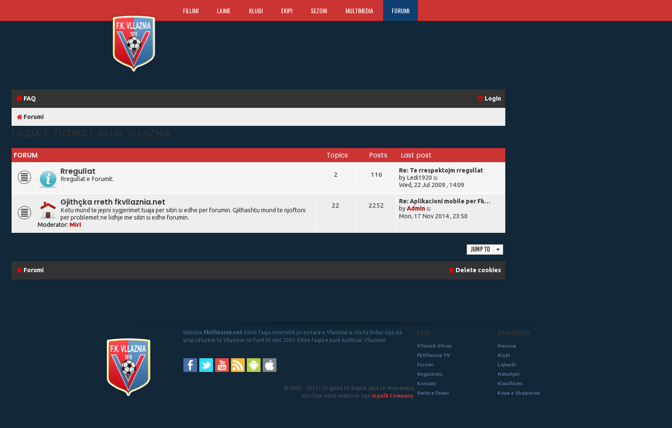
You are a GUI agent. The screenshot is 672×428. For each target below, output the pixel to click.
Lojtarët (507, 364)
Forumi (400, 10)
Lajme (224, 10)
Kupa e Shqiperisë (519, 392)
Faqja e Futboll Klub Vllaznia (91, 133)
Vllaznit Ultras (434, 345)
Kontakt (426, 383)
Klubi (256, 10)
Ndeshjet (508, 374)
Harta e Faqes (433, 392)
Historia (507, 345)
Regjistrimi (429, 374)
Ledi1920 (419, 177)
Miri (75, 224)
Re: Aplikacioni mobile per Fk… (444, 201)
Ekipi (286, 10)
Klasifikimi (510, 383)
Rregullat (78, 171)
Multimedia (359, 10)
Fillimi (190, 10)
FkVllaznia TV (433, 355)
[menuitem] (26, 98)
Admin (416, 208)
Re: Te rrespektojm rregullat (441, 170)
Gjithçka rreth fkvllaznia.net (112, 202)
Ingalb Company (393, 395)
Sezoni (319, 10)
